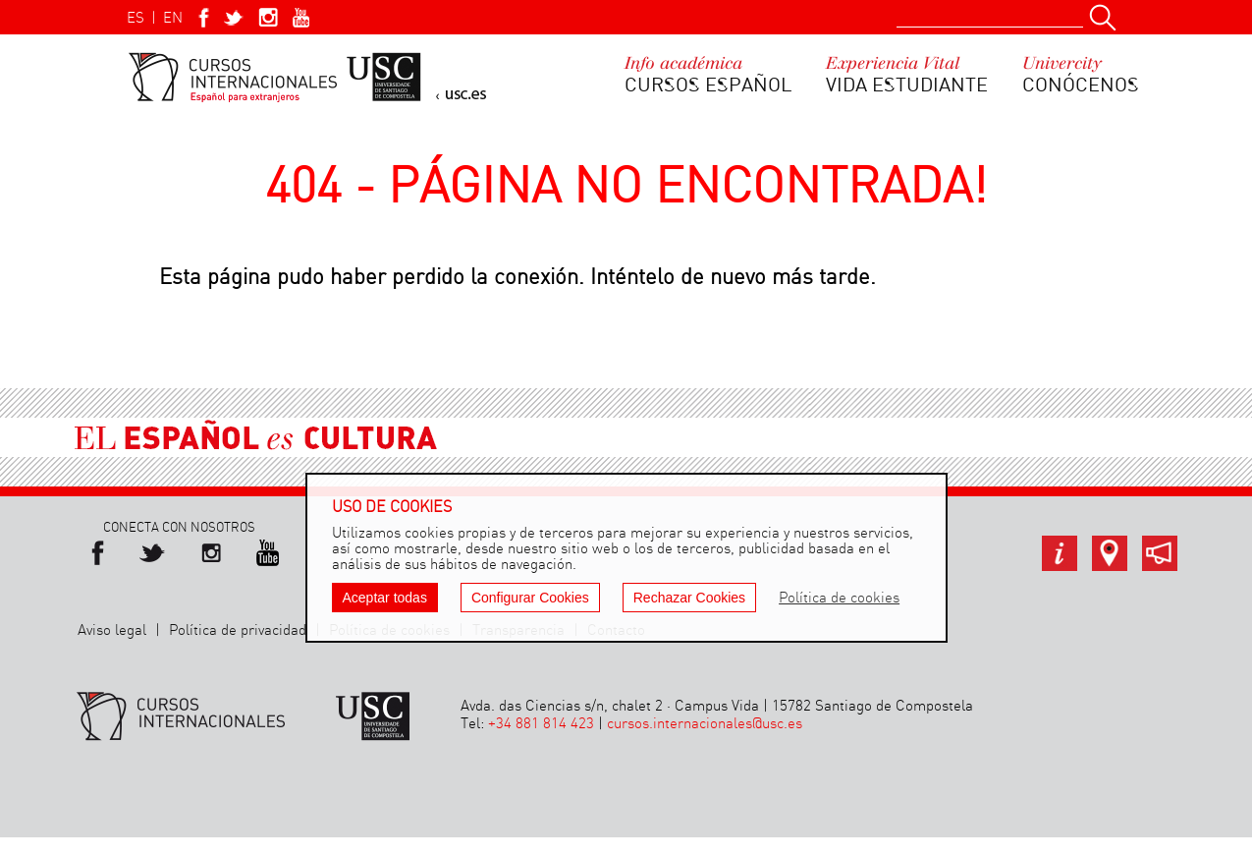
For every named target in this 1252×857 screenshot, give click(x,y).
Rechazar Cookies (689, 597)
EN (173, 19)
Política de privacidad (237, 631)
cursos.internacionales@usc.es (704, 724)
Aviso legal (112, 631)
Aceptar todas (385, 597)
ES (135, 19)
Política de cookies (839, 598)
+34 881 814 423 (541, 724)
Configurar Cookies (530, 597)
